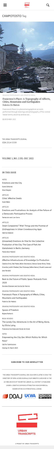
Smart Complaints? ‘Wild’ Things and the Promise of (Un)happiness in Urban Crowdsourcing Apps (25, 229)
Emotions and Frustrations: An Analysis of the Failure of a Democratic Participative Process (26, 213)
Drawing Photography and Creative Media (19, 95)
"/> (27, 63)
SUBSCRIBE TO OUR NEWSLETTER (27, 362)
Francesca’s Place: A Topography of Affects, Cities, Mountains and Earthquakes (26, 101)
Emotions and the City (12, 186)
